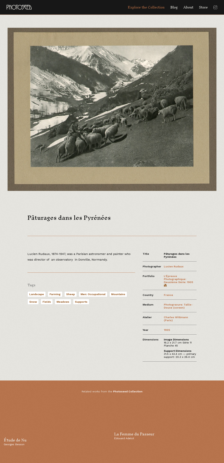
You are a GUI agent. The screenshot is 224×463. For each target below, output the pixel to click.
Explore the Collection (146, 7)
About (188, 7)
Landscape (36, 294)
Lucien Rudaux (174, 266)
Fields (47, 301)
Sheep (70, 294)
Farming (55, 294)
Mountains (118, 294)
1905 (167, 329)
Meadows (63, 301)
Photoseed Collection (127, 391)
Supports (81, 301)
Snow (33, 301)
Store (203, 7)
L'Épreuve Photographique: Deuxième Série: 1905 (178, 281)
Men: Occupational (93, 294)
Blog (174, 7)
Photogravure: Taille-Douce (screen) (178, 306)
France (168, 294)
